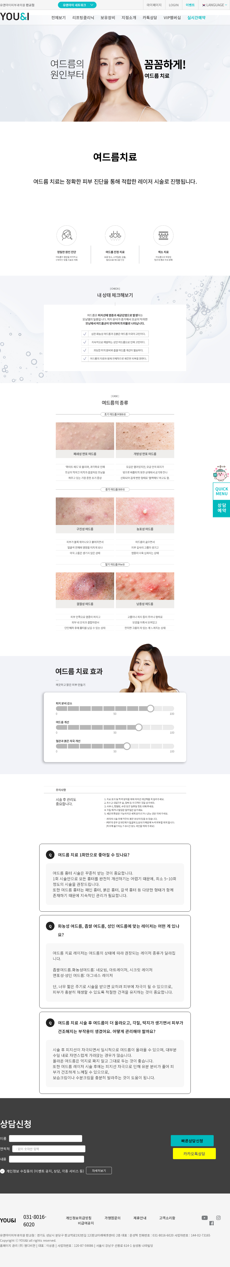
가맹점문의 (112, 1217)
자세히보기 (99, 1170)
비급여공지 (86, 1223)
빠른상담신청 (192, 1140)
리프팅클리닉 (83, 17)
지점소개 (129, 17)
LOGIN (174, 5)
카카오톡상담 (194, 1153)
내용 (3, 1159)
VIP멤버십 (172, 17)
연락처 (5, 1148)
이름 (3, 1138)
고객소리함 (167, 1217)
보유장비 (108, 17)
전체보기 (58, 17)
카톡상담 (150, 17)
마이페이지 (154, 5)
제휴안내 (139, 1217)
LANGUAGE (212, 4)
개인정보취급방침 (79, 1217)
